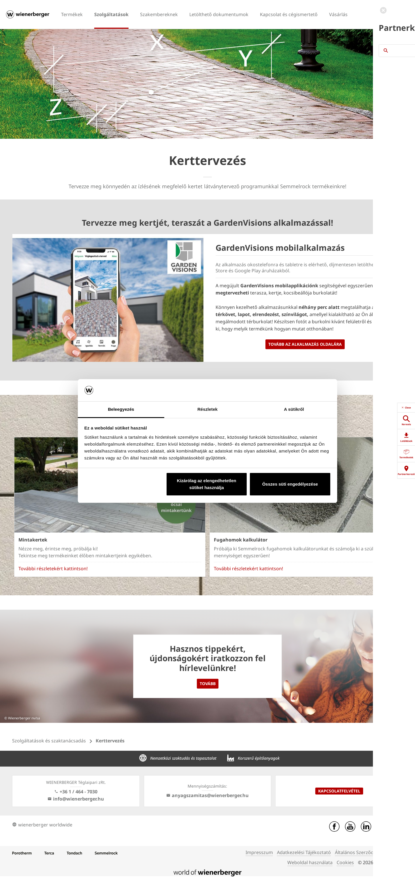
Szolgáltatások (111, 14)
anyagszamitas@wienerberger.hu (207, 795)
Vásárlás (338, 14)
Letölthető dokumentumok (218, 14)
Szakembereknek (159, 14)
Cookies (345, 862)
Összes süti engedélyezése (290, 484)
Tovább (208, 683)
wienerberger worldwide (42, 825)
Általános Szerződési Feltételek (368, 852)
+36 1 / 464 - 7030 (75, 791)
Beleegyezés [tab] (121, 409)
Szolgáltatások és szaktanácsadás (49, 740)
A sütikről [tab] (294, 409)
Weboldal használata (310, 862)
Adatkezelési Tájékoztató (304, 852)
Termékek (72, 14)
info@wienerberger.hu (76, 799)
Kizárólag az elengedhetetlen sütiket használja (206, 484)
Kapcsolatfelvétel (339, 791)
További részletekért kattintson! (53, 568)
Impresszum (259, 852)
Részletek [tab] (207, 409)
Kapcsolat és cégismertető (289, 14)
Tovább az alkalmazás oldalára (305, 344)
